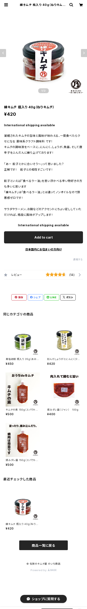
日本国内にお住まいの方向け (43, 249)
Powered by (43, 570)
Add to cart (43, 237)
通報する (78, 259)
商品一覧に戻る (43, 545)
